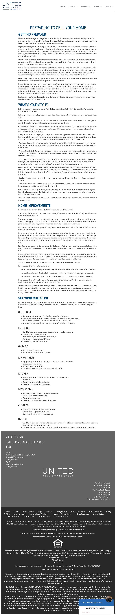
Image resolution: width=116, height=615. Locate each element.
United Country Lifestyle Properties (98, 499)
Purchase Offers (28, 516)
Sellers (85, 6)
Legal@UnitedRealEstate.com (69, 594)
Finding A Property (20, 514)
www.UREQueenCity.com (15, 457)
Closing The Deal (98, 514)
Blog (40, 512)
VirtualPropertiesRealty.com (101, 490)
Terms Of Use (58, 562)
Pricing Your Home (44, 516)
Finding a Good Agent (78, 512)
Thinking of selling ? (12, 516)
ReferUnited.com (104, 492)
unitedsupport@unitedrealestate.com (16, 581)
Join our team (28, 512)
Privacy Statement (58, 560)
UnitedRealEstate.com (102, 483)
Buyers (98, 6)
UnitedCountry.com (104, 495)
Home (62, 6)
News (49, 512)
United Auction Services (102, 497)
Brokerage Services (61, 516)
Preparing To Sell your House (61, 514)
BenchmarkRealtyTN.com (102, 485)
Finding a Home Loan (95, 512)
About (109, 6)
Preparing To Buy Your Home (38, 514)
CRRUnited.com (105, 488)
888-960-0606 (96, 566)
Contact (73, 6)
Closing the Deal (61, 512)
